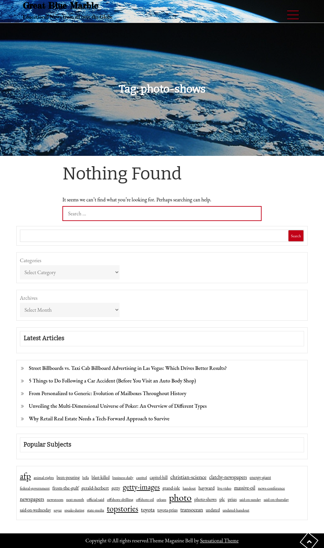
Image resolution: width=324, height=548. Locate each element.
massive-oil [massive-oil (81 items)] (244, 487)
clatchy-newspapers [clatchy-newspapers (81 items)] (228, 477)
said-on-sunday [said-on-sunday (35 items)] (250, 499)
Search (296, 236)
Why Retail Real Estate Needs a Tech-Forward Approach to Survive (99, 418)
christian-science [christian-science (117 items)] (188, 477)
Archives (29, 297)
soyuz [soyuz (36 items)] (58, 510)
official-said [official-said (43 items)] (95, 499)
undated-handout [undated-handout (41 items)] (235, 510)
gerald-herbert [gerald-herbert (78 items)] (95, 488)
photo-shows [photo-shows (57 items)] (205, 499)
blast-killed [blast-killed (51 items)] (101, 477)
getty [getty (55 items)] (116, 488)
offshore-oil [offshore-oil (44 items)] (145, 499)
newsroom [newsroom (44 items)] (55, 499)
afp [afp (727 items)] (25, 476)
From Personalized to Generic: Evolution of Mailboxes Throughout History (108, 393)
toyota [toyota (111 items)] (148, 509)
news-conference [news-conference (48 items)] (271, 488)
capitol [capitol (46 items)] (141, 477)
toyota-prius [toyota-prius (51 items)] (167, 510)
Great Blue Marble (60, 5)
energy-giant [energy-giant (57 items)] (260, 477)
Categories (30, 260)
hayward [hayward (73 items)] (207, 488)
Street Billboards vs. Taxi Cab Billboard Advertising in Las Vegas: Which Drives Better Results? (128, 368)
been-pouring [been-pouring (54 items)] (67, 477)
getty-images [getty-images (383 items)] (141, 487)
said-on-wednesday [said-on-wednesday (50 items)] (35, 510)
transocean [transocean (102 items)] (191, 509)
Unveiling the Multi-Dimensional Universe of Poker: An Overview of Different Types (118, 405)
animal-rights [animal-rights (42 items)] (44, 477)
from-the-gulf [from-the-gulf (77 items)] (65, 488)
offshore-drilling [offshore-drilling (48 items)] (120, 499)
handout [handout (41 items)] (189, 488)
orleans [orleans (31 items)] (161, 499)
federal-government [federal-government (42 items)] (35, 488)
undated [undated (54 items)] (213, 510)
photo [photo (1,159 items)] (180, 497)
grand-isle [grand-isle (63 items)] (171, 488)
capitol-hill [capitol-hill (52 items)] (159, 477)
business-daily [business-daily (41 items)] (123, 477)
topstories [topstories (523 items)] (122, 508)
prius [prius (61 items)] (232, 499)
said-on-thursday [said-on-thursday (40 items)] (276, 499)
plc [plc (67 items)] (222, 499)
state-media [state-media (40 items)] (95, 510)
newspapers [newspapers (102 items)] (32, 498)
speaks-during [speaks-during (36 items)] (74, 510)
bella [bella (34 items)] (85, 477)
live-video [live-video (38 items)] (224, 488)
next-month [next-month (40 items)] (75, 499)
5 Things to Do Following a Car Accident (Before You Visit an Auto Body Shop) (112, 380)
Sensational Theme (219, 540)
